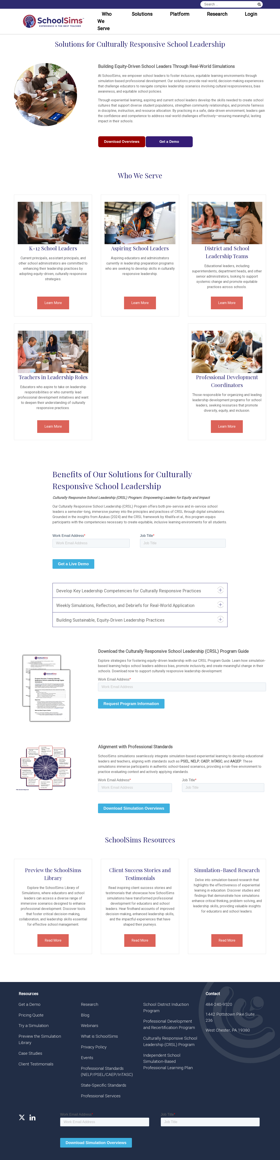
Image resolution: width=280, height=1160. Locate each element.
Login (251, 14)
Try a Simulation (34, 1025)
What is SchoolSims (99, 1036)
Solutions (142, 14)
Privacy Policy (94, 1046)
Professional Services (101, 1095)
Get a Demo (29, 1004)
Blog (85, 1015)
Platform (179, 14)
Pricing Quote (31, 1015)
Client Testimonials (36, 1064)
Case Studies (30, 1053)
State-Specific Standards (103, 1085)
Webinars (89, 1025)
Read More (53, 940)
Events (87, 1057)
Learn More (53, 303)
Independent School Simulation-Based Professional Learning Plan (168, 1061)
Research (217, 14)
